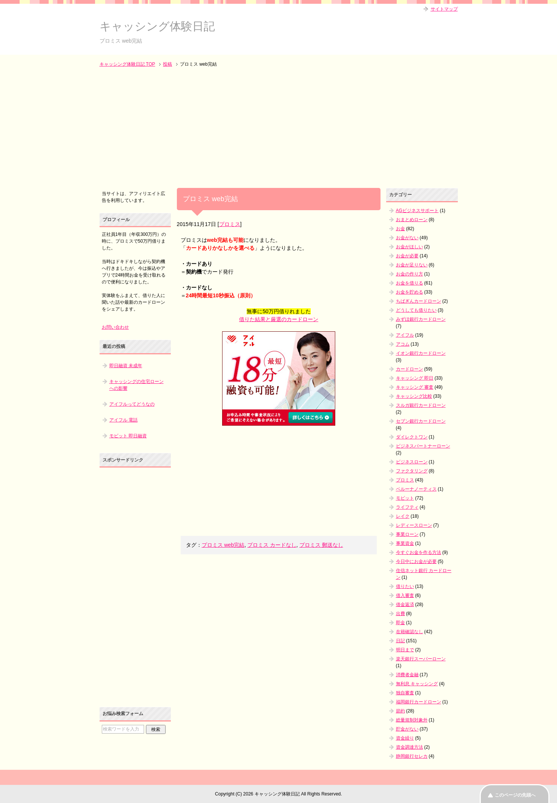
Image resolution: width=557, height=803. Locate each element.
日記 (400, 640)
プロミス (229, 224)
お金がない (407, 237)
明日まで (405, 649)
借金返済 (405, 604)
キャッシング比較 (414, 396)
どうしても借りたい (416, 310)
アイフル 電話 (123, 420)
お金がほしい (409, 246)
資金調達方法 (409, 747)
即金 (400, 622)
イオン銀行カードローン (421, 353)
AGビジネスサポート (417, 210)
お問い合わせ (115, 327)
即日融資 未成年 (125, 365)
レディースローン (414, 525)
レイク (403, 516)
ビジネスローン (412, 462)
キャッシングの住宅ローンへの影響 (136, 385)
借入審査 (405, 595)
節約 (400, 711)
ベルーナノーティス (416, 489)
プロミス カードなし (271, 545)
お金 (400, 228)
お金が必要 (407, 255)
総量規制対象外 (412, 720)
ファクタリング (412, 471)
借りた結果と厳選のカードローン (278, 319)
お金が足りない (412, 265)
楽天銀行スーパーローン (421, 658)
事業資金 (405, 543)
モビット (405, 498)
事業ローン (407, 534)
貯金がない (407, 729)
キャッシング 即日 (414, 378)
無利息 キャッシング (417, 683)
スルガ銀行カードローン (421, 405)
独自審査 (405, 692)
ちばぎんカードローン (418, 301)
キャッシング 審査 (414, 387)
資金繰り (405, 738)
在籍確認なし (409, 631)
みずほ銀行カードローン (421, 319)
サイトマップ (444, 9)
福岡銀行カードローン (418, 702)
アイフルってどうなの (132, 404)
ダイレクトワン (412, 437)
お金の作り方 (409, 274)
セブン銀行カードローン (421, 421)
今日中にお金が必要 (416, 561)
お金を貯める (409, 292)
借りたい (405, 586)
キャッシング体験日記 (157, 26)
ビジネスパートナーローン (423, 446)
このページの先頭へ (515, 795)
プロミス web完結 (223, 545)
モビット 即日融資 (128, 435)
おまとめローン (412, 219)
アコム (403, 344)
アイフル (405, 335)
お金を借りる (409, 283)
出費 (400, 613)
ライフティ (407, 507)
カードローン (409, 369)
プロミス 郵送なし (321, 545)
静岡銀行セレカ (412, 756)
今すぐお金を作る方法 (418, 552)
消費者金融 (407, 674)
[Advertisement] (279, 128)
